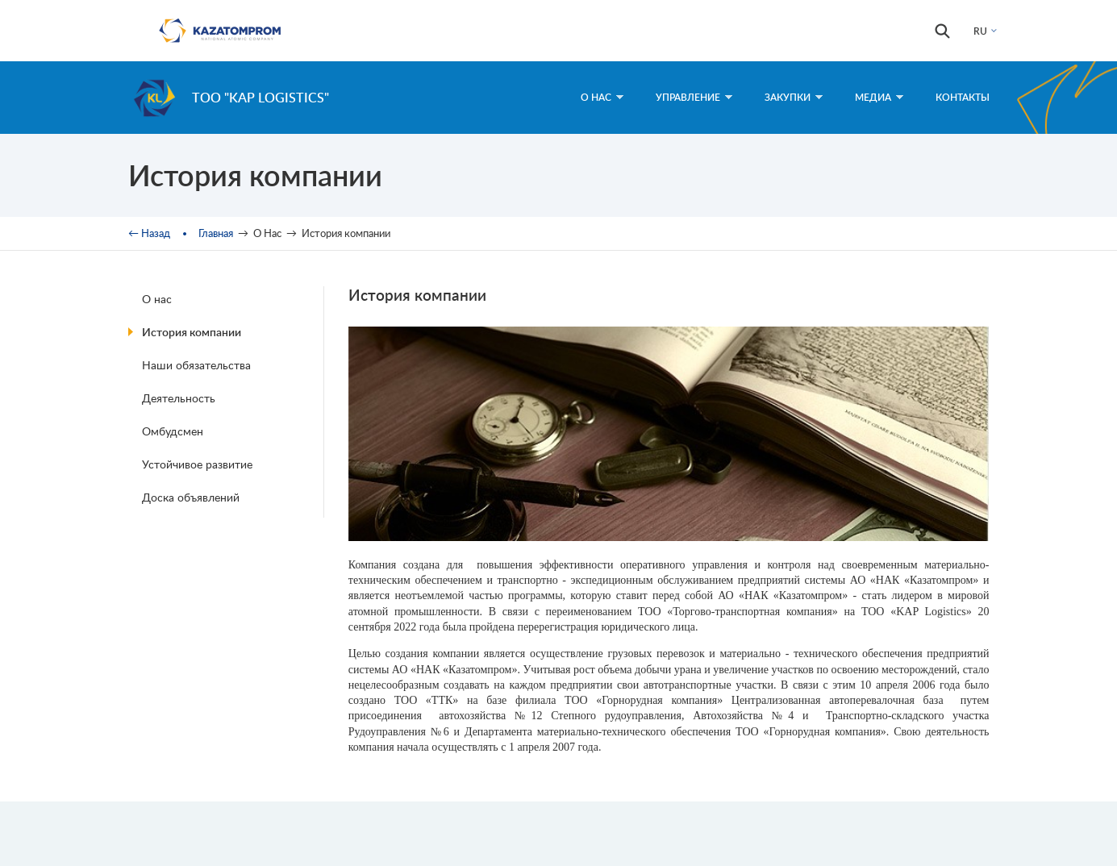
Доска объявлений (191, 497)
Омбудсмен (172, 431)
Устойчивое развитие (197, 464)
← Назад (149, 233)
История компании (191, 332)
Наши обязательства (196, 365)
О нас (157, 299)
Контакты (963, 97)
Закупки (794, 97)
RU (980, 31)
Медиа (879, 97)
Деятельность (178, 398)
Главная (215, 233)
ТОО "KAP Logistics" (260, 97)
